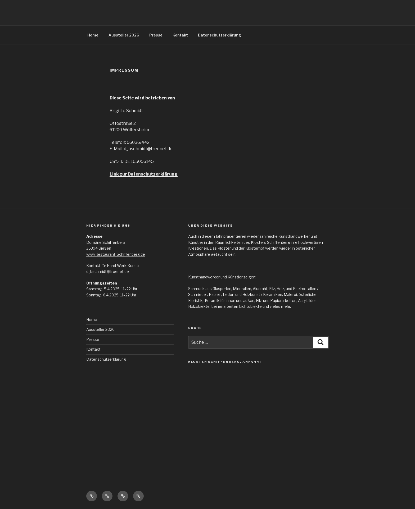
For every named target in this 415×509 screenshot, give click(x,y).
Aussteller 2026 (124, 35)
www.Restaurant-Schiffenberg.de (115, 254)
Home (92, 35)
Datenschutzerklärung (219, 35)
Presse (156, 35)
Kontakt (180, 35)
